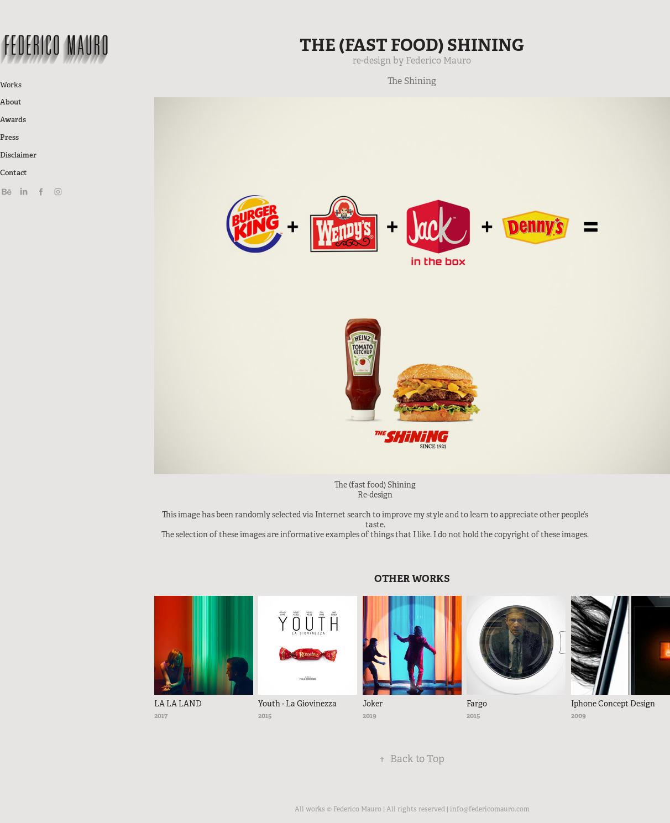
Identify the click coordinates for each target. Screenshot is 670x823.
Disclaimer (18, 155)
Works (11, 85)
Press (9, 137)
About (11, 102)
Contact (13, 172)
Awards (13, 119)
